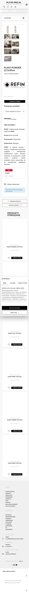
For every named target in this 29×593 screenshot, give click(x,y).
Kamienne (8, 518)
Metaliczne (9, 522)
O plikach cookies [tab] (22, 283)
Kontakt (8, 502)
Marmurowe (9, 520)
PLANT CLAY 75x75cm (14, 333)
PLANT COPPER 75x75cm (14, 420)
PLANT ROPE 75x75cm (14, 377)
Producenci (9, 495)
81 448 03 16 (9, 546)
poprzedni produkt (14, 201)
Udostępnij (13, 119)
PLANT (14, 173)
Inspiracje (8, 499)
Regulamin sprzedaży (12, 504)
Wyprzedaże (9, 497)
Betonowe (8, 515)
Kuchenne (8, 524)
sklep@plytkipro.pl (11, 554)
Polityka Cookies (10, 506)
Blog (7, 500)
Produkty (8, 493)
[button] (4, 7)
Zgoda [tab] (4, 283)
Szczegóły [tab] (12, 283)
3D (6, 527)
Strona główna (10, 491)
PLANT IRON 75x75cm (14, 463)
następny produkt (15, 205)
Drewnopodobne (10, 516)
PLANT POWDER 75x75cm (15, 247)
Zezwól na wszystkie (14, 308)
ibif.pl (21, 561)
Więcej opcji (14, 312)
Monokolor (9, 529)
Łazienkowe (9, 526)
